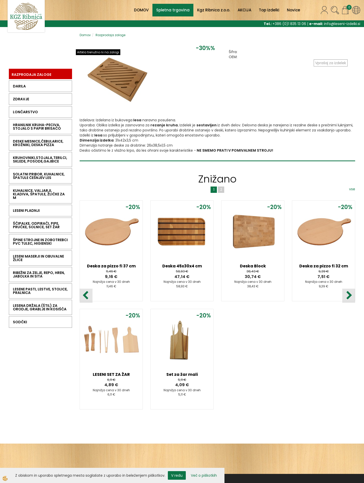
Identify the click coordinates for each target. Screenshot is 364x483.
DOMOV (141, 10)
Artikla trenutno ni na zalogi (98, 52)
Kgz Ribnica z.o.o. (213, 10)
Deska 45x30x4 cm (182, 266)
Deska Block (253, 266)
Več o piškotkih (204, 475)
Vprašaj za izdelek (330, 62)
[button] (348, 296)
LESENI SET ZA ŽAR (111, 374)
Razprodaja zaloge (110, 35)
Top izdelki (269, 10)
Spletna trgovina (173, 10)
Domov (85, 35)
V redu (177, 475)
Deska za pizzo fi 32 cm (323, 266)
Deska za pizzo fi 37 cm (111, 266)
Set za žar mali (182, 374)
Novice (293, 10)
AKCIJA (244, 10)
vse (352, 189)
